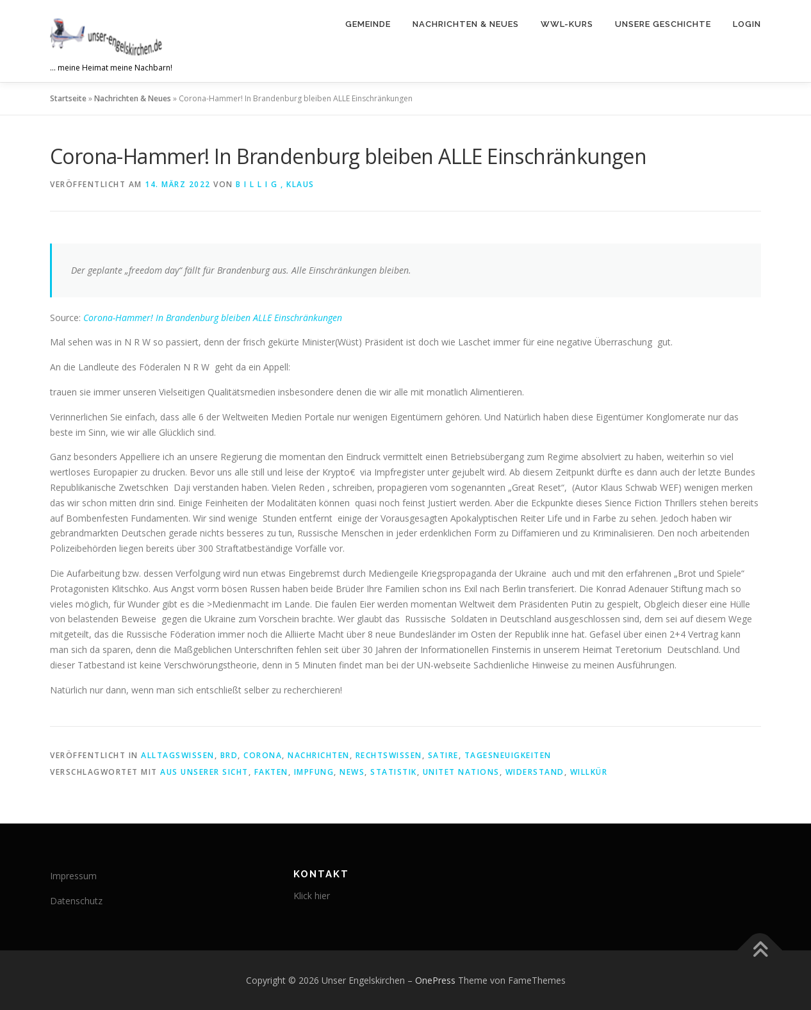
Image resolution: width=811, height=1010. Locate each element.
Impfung (314, 771)
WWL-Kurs (567, 24)
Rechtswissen (389, 755)
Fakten (271, 771)
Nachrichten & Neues (466, 24)
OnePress (435, 980)
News (352, 771)
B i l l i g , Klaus (275, 184)
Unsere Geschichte (663, 24)
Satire (443, 755)
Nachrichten (319, 755)
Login (747, 24)
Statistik (393, 771)
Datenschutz (76, 901)
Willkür (589, 771)
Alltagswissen (178, 755)
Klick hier (311, 896)
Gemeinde (368, 24)
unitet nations (461, 771)
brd (229, 755)
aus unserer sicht (204, 771)
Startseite (68, 98)
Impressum (73, 876)
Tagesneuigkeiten (508, 755)
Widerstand (534, 771)
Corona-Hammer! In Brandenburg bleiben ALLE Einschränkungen (212, 317)
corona (262, 755)
